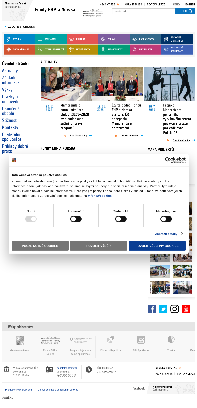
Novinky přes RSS (166, 368)
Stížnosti (10, 120)
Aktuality (10, 71)
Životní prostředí (49, 50)
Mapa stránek (133, 4)
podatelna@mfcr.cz (67, 368)
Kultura (76, 39)
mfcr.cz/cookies (100, 195)
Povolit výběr (98, 245)
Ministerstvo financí (20, 344)
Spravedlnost (110, 50)
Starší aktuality (78, 135)
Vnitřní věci (141, 50)
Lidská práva (78, 50)
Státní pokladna (141, 344)
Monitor (171, 344)
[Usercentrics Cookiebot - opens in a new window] (168, 160)
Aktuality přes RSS (66, 135)
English (190, 4)
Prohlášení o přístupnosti (18, 389)
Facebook (152, 309)
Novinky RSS (107, 4)
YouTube (186, 309)
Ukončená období (11, 111)
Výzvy (7, 89)
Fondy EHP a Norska (50, 345)
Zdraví (106, 39)
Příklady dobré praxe (15, 148)
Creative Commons (8, 398)
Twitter (163, 309)
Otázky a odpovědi (10, 99)
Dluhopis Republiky (111, 344)
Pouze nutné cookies (40, 245)
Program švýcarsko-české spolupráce (80, 345)
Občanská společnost (172, 39)
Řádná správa (142, 39)
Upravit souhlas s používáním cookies (58, 389)
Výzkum (12, 39)
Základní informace (11, 80)
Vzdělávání (45, 39)
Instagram (174, 309)
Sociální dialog (16, 50)
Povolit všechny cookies (157, 245)
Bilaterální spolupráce (172, 50)
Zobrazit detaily (166, 233)
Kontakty (10, 127)
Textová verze (156, 4)
